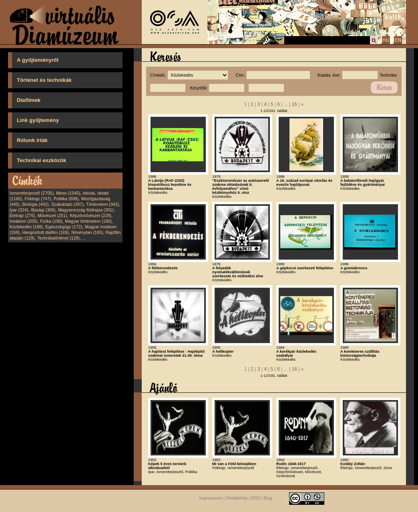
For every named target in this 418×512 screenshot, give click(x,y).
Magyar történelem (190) (88, 221)
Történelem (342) (102, 204)
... (84, 238)
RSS (255, 498)
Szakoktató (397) (67, 204)
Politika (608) (66, 198)
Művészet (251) (52, 215)
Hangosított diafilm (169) (45, 232)
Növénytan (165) (87, 232)
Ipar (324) (19, 209)
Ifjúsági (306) (43, 209)
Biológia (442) (35, 204)
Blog (267, 498)
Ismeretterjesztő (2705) (32, 193)
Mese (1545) (68, 193)
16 (294, 104)
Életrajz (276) (22, 215)
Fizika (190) (51, 221)
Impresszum (211, 498)
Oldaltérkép (237, 498)
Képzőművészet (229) (90, 215)
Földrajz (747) (37, 198)
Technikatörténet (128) (58, 238)
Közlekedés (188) (26, 226)
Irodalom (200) (23, 221)
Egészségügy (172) (64, 226)
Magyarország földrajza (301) (86, 209)
